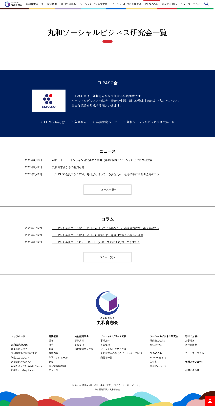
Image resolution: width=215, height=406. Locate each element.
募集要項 (79, 344)
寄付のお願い (192, 336)
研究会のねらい (158, 340)
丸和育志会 (107, 308)
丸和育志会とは (19, 344)
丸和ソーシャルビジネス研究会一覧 (150, 122)
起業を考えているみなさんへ (26, 366)
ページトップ (210, 401)
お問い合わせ (192, 370)
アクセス (53, 370)
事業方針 (79, 340)
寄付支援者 (191, 344)
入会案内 (80, 122)
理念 (51, 340)
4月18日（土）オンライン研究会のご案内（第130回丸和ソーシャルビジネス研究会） (103, 160)
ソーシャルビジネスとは (113, 349)
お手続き (190, 340)
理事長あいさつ (19, 349)
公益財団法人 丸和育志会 (108, 389)
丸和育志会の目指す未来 (24, 353)
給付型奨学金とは (84, 349)
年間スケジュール (58, 357)
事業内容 (53, 353)
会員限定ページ (106, 122)
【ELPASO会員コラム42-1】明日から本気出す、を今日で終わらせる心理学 (97, 235)
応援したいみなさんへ (23, 370)
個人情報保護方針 (58, 366)
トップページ (18, 336)
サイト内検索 (207, 4)
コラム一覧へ (107, 257)
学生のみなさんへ (20, 357)
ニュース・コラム (194, 353)
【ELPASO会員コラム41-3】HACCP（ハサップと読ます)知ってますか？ (96, 242)
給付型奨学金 (82, 336)
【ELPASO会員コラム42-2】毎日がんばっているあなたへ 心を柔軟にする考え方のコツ (105, 174)
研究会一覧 (156, 344)
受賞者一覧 (106, 357)
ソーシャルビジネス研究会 (164, 336)
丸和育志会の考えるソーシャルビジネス (121, 353)
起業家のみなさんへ (21, 361)
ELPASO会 (156, 353)
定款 (51, 361)
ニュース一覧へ (107, 189)
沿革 (51, 344)
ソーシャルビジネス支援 (113, 336)
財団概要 (53, 336)
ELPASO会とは (54, 122)
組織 (51, 349)
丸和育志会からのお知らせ (68, 167)
